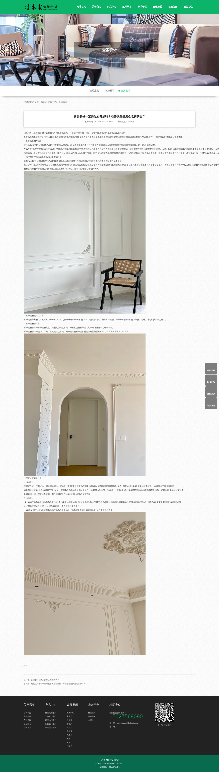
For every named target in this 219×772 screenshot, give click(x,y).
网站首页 (81, 6)
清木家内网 (114, 767)
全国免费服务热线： (131, 715)
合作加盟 (157, 6)
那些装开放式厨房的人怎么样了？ (45, 694)
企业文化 (27, 724)
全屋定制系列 (50, 713)
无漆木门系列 (50, 716)
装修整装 (110, 90)
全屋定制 (94, 90)
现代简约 (70, 713)
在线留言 (172, 6)
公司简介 (27, 713)
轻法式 (69, 720)
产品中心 (111, 6)
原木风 (69, 735)
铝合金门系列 (50, 724)
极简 (68, 742)
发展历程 (27, 720)
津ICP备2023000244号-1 (113, 763)
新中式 (69, 731)
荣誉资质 (27, 727)
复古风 (69, 724)
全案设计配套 (50, 727)
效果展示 (127, 6)
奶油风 (69, 727)
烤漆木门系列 (50, 720)
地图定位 (188, 6)
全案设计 (125, 90)
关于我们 (96, 6)
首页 (43, 115)
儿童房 (69, 746)
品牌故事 (27, 716)
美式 (68, 739)
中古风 (69, 716)
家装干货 (142, 6)
